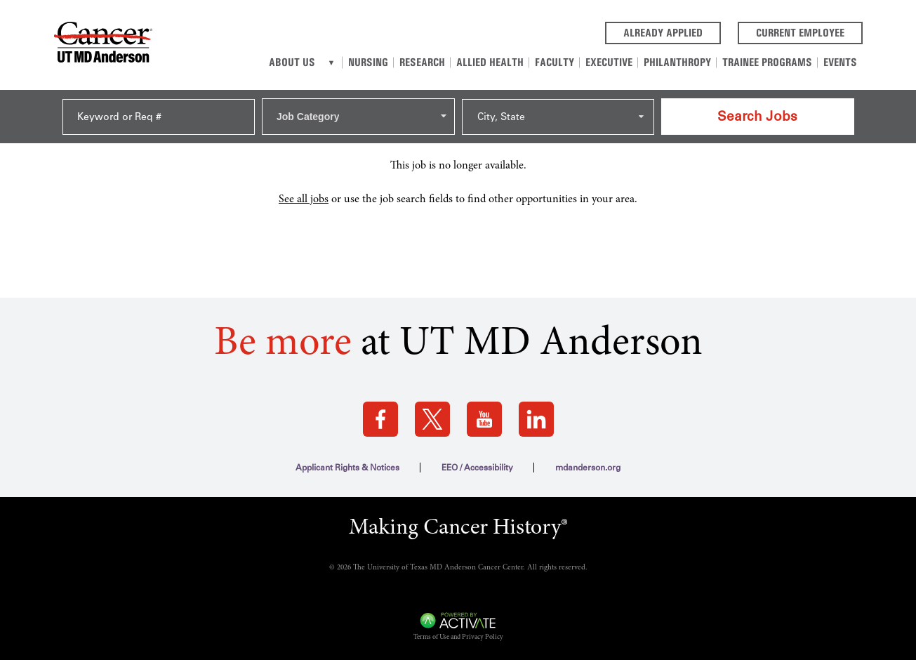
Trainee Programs (767, 62)
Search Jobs (757, 116)
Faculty (554, 62)
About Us (292, 62)
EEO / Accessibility (477, 468)
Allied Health (490, 62)
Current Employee (809, 31)
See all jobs (303, 199)
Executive (608, 62)
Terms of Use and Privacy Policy (458, 637)
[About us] (332, 62)
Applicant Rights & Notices (347, 468)
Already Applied (672, 31)
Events (840, 62)
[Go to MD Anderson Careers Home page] (103, 45)
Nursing (368, 62)
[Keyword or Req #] (158, 117)
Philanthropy (677, 62)
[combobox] (358, 116)
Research (422, 62)
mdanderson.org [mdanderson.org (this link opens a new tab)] (587, 468)
